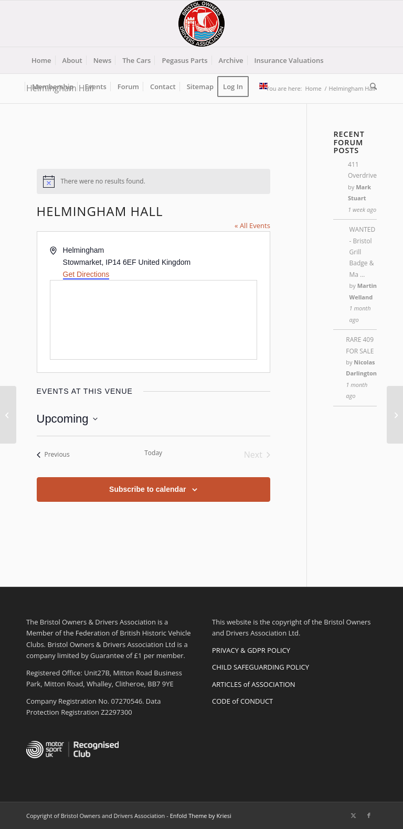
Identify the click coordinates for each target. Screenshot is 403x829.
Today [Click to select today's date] (153, 453)
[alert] (153, 181)
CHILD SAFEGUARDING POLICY (260, 667)
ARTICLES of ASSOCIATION (253, 684)
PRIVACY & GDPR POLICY (251, 650)
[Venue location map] (153, 320)
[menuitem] (41, 60)
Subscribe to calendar (147, 489)
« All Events (252, 225)
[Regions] (8, 415)
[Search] (371, 86)
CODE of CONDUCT (242, 701)
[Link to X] (353, 815)
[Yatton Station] (395, 415)
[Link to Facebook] (369, 815)
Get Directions (86, 274)
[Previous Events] (53, 454)
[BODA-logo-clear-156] (201, 24)
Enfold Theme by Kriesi (200, 816)
